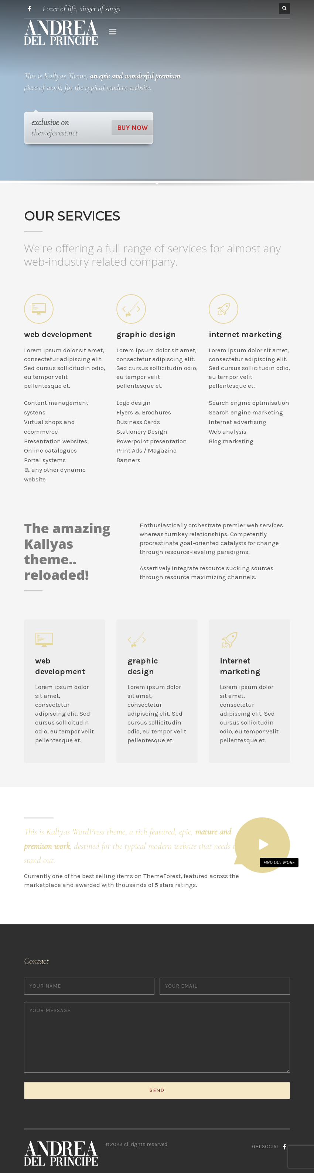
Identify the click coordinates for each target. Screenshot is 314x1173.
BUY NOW (132, 128)
